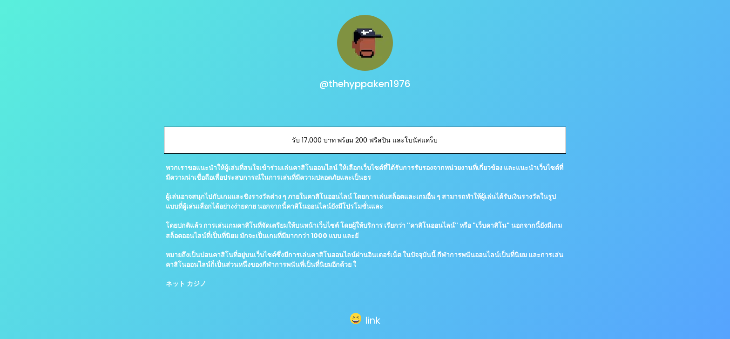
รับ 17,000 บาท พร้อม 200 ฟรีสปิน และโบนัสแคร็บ (365, 140)
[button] (365, 318)
